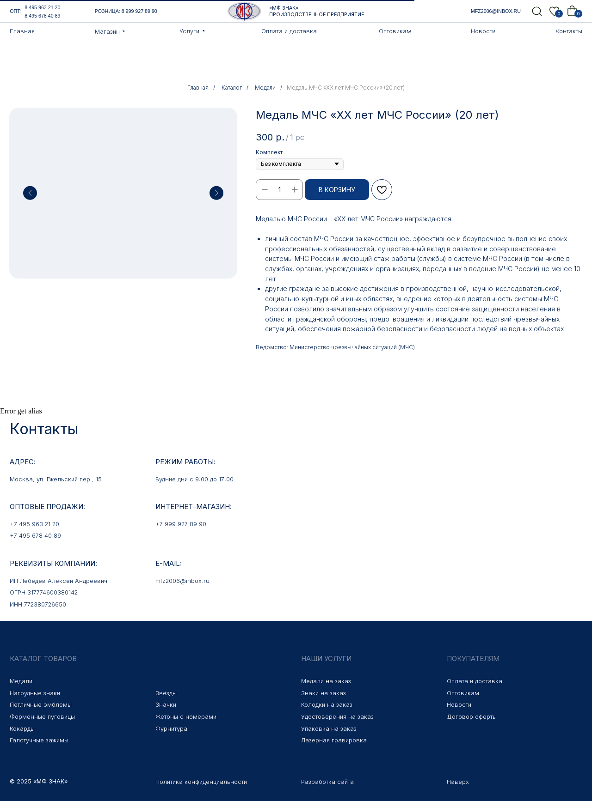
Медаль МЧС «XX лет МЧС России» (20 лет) (346, 87)
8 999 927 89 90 (139, 11)
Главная (198, 87)
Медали (265, 87)
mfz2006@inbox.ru (496, 11)
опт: (15, 11)
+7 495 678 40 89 (35, 535)
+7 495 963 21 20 (34, 524)
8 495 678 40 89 (42, 15)
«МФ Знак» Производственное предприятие (316, 11)
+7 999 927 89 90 (180, 524)
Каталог (232, 87)
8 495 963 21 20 (42, 7)
